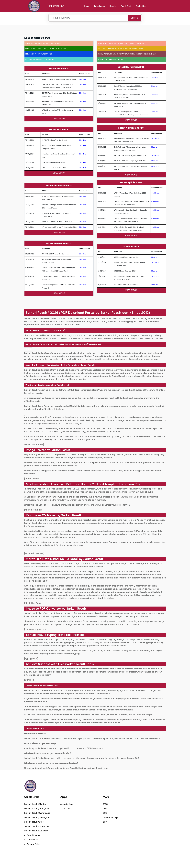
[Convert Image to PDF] (35, 629)
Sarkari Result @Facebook (37, 826)
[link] (28, 349)
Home (87, 6)
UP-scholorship (110, 817)
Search (134, 17)
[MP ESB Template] (33, 509)
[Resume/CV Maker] (34, 553)
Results (113, 6)
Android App (66, 804)
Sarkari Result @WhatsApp (37, 813)
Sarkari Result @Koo (34, 822)
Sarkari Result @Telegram (36, 808)
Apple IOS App (67, 808)
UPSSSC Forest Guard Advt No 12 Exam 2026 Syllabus (45, 49)
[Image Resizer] (32, 478)
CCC (105, 813)
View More (59, 118)
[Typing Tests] (31, 658)
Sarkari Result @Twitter (35, 804)
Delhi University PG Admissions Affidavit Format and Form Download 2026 (127, 54)
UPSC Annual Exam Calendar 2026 (111, 59)
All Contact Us (31, 839)
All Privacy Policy (32, 844)
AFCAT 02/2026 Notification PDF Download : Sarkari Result (121, 49)
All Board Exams (32, 835)
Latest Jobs (100, 6)
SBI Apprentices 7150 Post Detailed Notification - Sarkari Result (122, 43)
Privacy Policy (126, 851)
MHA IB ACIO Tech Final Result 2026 (38, 54)
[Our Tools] (29, 679)
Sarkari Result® (37, 312)
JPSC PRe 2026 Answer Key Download (39, 59)
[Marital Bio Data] (33, 603)
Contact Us (141, 6)
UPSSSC (106, 808)
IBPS (105, 822)
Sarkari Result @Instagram (37, 817)
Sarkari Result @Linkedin (36, 830)
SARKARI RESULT (57, 6)
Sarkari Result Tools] (34, 444)
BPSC (105, 804)
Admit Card (126, 6)
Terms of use (161, 851)
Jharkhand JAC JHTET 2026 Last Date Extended (43, 43)
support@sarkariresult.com (152, 800)
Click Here (82, 79)
